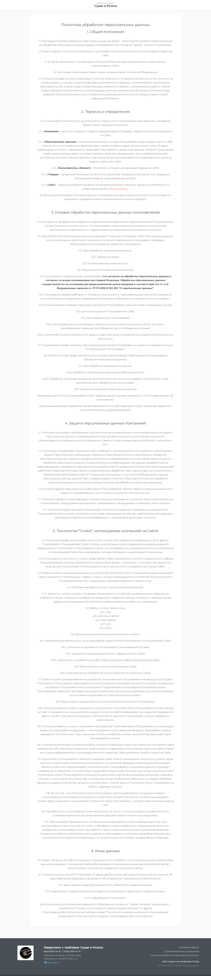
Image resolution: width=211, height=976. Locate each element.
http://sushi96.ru (118, 188)
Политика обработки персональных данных (174, 955)
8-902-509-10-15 (72, 951)
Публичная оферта (189, 947)
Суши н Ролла (105, 6)
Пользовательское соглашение (181, 951)
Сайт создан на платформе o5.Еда (180, 961)
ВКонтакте (51, 962)
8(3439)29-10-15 (52, 951)
